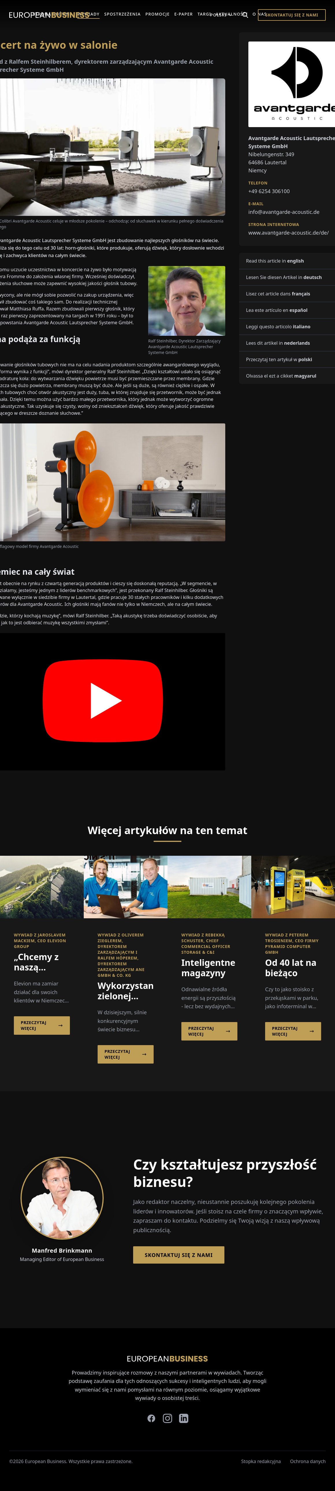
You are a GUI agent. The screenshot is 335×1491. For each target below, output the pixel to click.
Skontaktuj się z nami (291, 15)
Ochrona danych (308, 1461)
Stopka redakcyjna (261, 1461)
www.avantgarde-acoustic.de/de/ (288, 232)
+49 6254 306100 (269, 191)
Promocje (157, 14)
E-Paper (183, 14)
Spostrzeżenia (122, 14)
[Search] (245, 15)
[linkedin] (183, 1418)
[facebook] (151, 1418)
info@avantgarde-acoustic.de (283, 211)
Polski (221, 15)
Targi (204, 14)
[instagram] (167, 1418)
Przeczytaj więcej (42, 1025)
